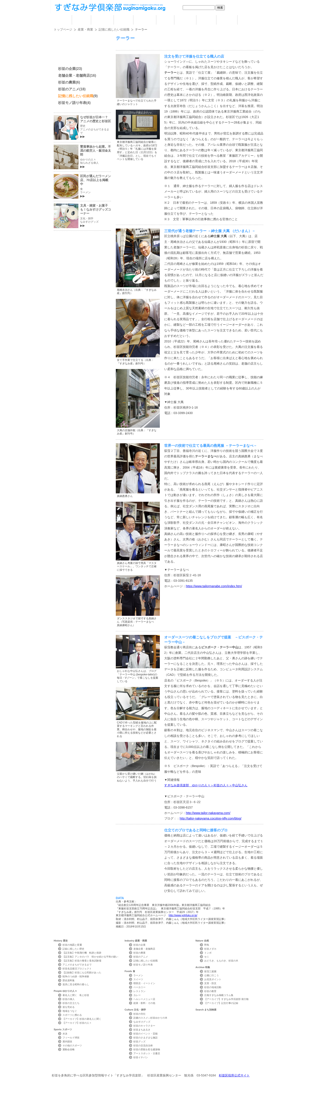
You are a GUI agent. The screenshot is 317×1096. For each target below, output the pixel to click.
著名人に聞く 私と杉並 (76, 995)
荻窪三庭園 (210, 971)
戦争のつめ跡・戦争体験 (76, 976)
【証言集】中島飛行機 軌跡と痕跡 (82, 952)
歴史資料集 (69, 980)
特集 (227, 20)
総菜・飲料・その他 (144, 1003)
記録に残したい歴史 (73, 948)
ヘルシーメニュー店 (144, 999)
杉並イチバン (140, 1057)
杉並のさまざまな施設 (145, 1037)
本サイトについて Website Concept (70, 1067)
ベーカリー (139, 987)
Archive (202, 967)
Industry (136, 940)
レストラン (139, 991)
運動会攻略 (69, 1049)
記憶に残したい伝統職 (114, 29)
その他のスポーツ (72, 1045)
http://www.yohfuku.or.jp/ (183, 915)
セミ (206, 956)
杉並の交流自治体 (143, 1045)
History (61, 940)
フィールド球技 (71, 1037)
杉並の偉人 (69, 999)
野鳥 (206, 944)
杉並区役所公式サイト (234, 1075)
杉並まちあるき (141, 1029)
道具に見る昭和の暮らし (76, 984)
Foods (130, 971)
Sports (63, 1029)
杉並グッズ (139, 1041)
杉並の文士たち (71, 1003)
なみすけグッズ (141, 1021)
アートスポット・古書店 (146, 1053)
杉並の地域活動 (212, 987)
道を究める (69, 1007)
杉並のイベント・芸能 (145, 1033)
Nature (202, 940)
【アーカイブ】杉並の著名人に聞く (82, 1019)
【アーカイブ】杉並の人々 (77, 1022)
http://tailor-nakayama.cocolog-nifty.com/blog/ (210, 818)
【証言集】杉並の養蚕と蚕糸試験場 (82, 960)
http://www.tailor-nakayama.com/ (208, 813)
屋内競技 (67, 1041)
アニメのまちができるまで (77, 964)
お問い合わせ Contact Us (103, 1067)
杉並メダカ (210, 948)
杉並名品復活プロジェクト (77, 968)
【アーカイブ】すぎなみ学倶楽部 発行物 (226, 999)
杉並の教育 (210, 991)
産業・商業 (85, 29)
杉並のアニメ (68, 89)
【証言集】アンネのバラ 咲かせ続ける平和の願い (90, 956)
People (65, 991)
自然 (206, 20)
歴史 (81, 20)
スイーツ (138, 979)
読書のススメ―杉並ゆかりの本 (150, 1017)
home (62, 20)
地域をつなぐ (70, 1011)
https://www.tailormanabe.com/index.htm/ (214, 586)
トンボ (208, 952)
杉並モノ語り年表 (72, 103)
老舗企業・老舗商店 (74, 75)
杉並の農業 (67, 82)
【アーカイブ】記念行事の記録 (221, 1003)
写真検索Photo (192, 1067)
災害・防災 (210, 983)
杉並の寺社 (139, 1013)
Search (205, 1009)
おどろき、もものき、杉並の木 (221, 960)
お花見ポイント (212, 979)
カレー (137, 995)
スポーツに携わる (72, 1015)
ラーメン (138, 975)
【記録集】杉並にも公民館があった (82, 972)
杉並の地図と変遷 (72, 944)
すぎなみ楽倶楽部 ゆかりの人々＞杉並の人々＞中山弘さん (205, 785)
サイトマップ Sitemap (133, 1067)
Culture (135, 1009)
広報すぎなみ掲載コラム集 (218, 995)
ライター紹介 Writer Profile (162, 1067)
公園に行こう (211, 975)
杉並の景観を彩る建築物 (146, 1049)
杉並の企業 (67, 69)
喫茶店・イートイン (144, 983)
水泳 (65, 1033)
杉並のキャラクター (144, 1025)
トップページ (63, 29)
